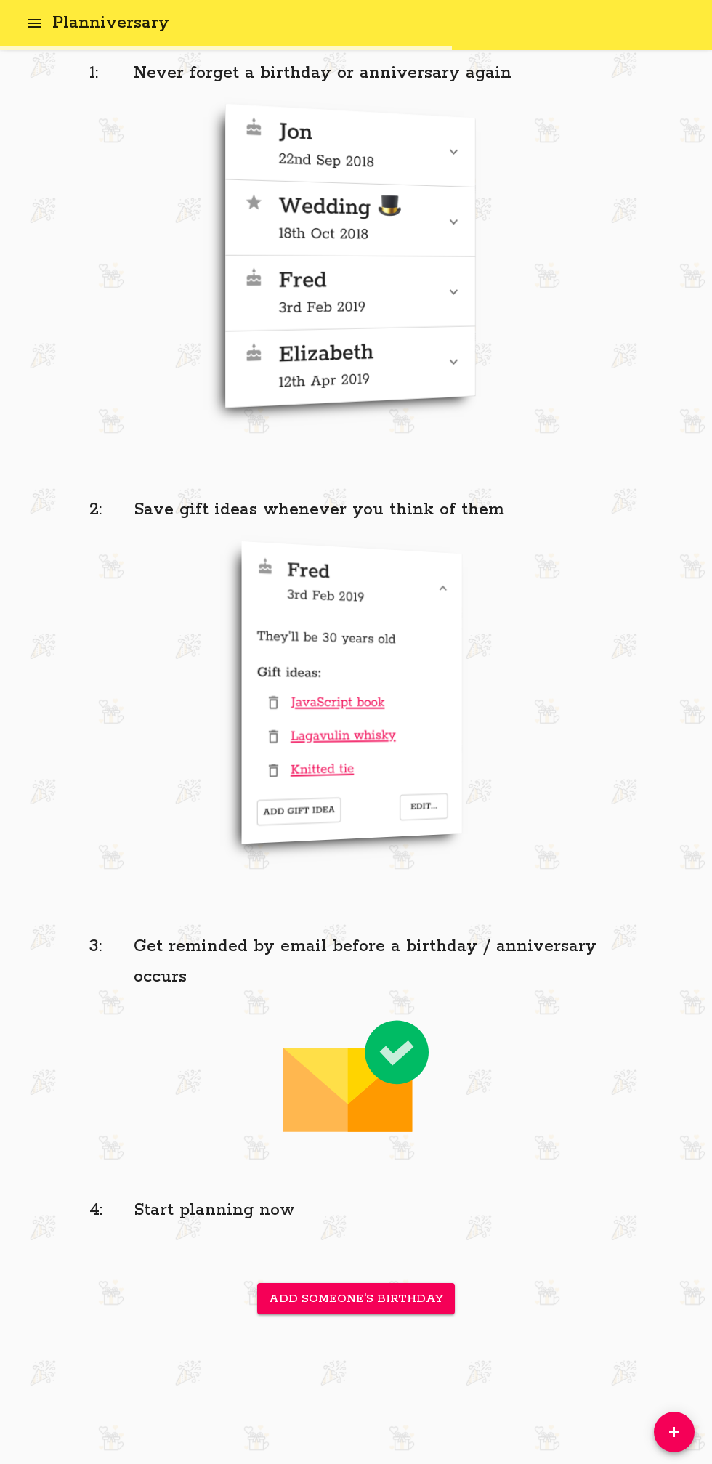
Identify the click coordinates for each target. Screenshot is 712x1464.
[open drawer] (34, 23)
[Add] (674, 1432)
